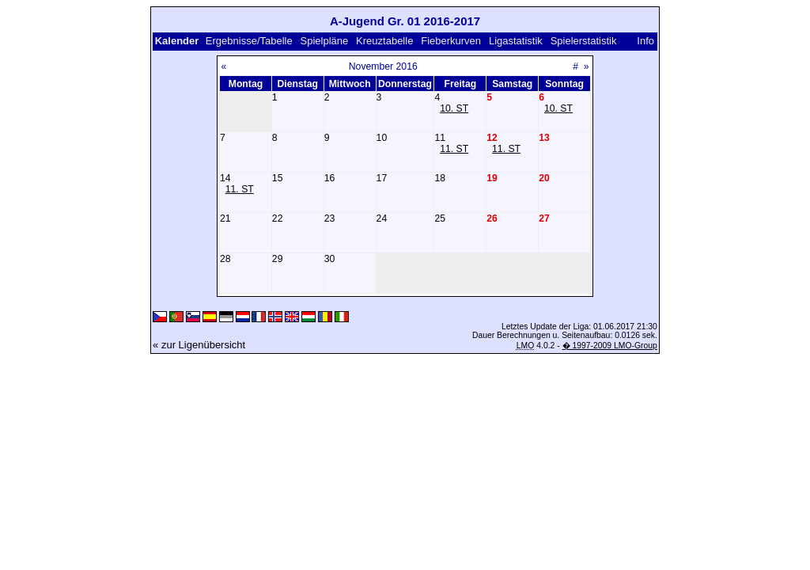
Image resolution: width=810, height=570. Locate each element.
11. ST (454, 148)
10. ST (454, 108)
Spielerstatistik (585, 41)
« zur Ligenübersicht (199, 345)
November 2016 (383, 66)
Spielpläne (325, 41)
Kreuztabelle (384, 41)
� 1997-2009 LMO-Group (609, 345)
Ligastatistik (516, 41)
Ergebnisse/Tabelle (249, 41)
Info (645, 41)
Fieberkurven (451, 41)
